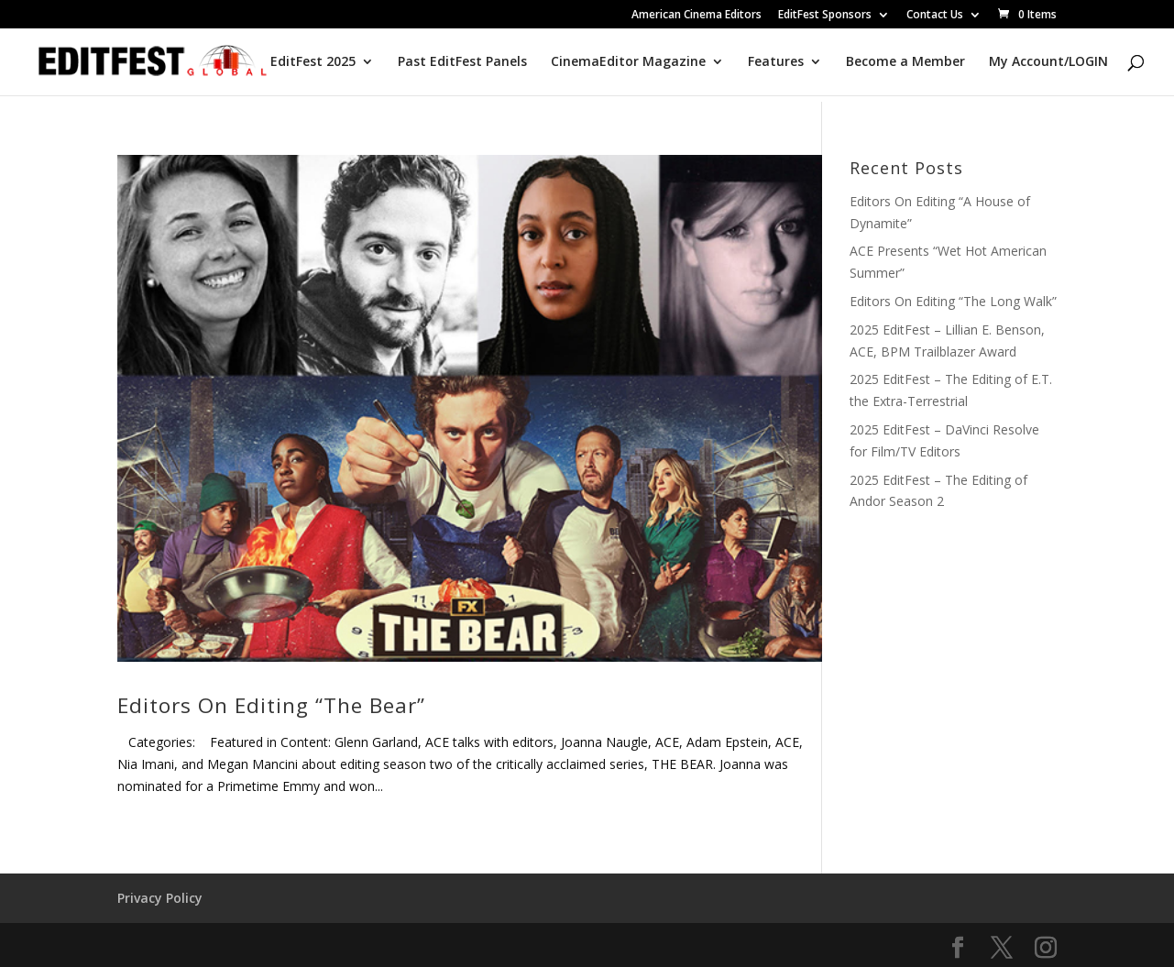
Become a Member (905, 62)
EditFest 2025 (313, 62)
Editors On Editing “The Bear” (271, 705)
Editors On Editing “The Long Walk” (953, 301)
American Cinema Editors (696, 15)
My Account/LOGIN (1048, 62)
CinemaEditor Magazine (628, 62)
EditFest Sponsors (825, 15)
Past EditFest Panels (462, 62)
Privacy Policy (160, 898)
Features (776, 62)
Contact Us (934, 15)
